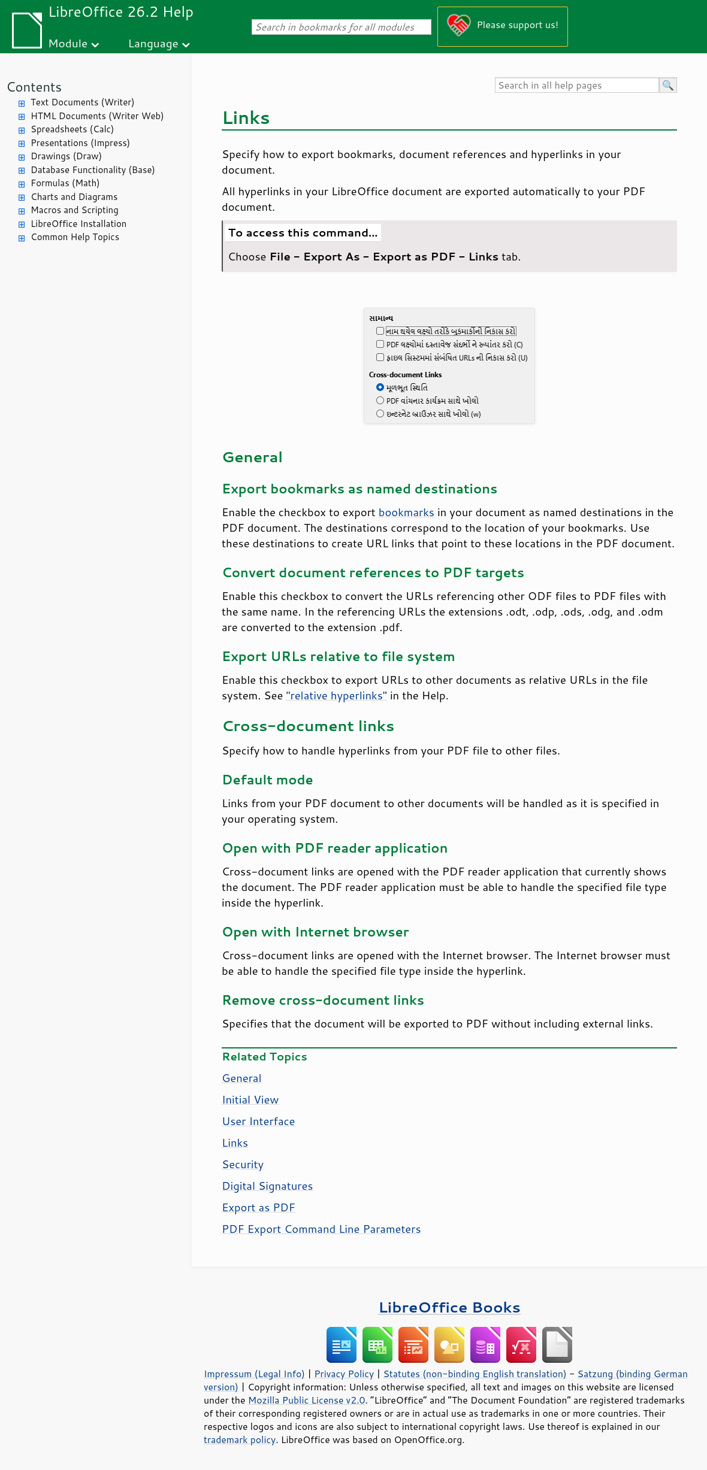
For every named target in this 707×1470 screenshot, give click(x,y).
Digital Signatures (267, 1185)
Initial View (250, 1099)
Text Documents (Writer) (83, 102)
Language (153, 43)
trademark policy (240, 1439)
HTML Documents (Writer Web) (97, 116)
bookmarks (406, 512)
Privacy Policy (344, 1373)
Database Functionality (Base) (93, 169)
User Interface (258, 1121)
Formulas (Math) (65, 183)
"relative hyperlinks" (336, 695)
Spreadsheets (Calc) (72, 129)
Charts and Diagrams (74, 196)
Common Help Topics (75, 237)
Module (67, 43)
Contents (34, 86)
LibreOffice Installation (78, 223)
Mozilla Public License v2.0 (306, 1400)
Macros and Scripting (75, 210)
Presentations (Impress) (80, 143)
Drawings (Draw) (66, 156)
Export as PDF (258, 1207)
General (242, 1078)
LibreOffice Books (449, 1306)
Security (243, 1164)
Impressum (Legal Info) (254, 1373)
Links (235, 1142)
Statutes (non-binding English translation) (474, 1373)
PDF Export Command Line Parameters (321, 1228)
